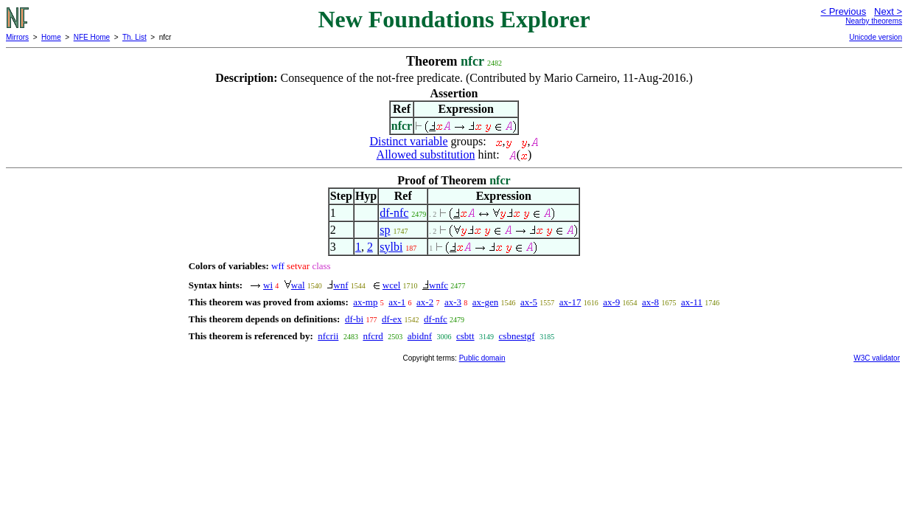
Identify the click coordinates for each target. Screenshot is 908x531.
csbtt (465, 335)
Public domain (482, 358)
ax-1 (396, 302)
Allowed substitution (426, 154)
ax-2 (424, 302)
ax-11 (691, 302)
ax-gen (485, 302)
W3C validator (876, 358)
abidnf (420, 335)
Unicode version (875, 37)
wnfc (438, 285)
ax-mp (365, 302)
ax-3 (452, 302)
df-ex (392, 318)
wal (298, 285)
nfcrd (373, 335)
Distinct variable (408, 141)
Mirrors (17, 37)
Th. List (134, 37)
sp (385, 229)
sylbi (391, 246)
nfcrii (328, 335)
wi (268, 285)
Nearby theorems (873, 21)
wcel (392, 285)
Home (51, 37)
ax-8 (650, 302)
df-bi (354, 318)
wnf (340, 285)
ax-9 (611, 302)
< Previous (843, 11)
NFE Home (92, 37)
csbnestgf (517, 335)
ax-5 (528, 302)
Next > (888, 11)
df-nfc (394, 212)
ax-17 (570, 302)
